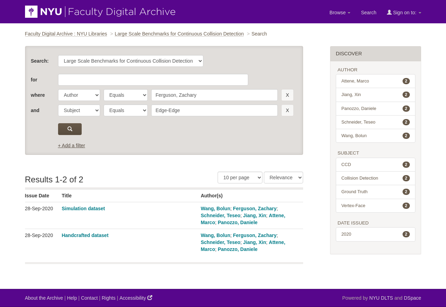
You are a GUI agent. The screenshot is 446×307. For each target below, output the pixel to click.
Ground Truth (375, 192)
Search (368, 12)
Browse (340, 12)
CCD (375, 165)
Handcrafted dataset (85, 235)
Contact (89, 298)
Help (72, 298)
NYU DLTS (381, 298)
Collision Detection (375, 178)
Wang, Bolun (215, 208)
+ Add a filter (71, 145)
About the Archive (44, 298)
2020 (375, 234)
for (34, 79)
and (35, 110)
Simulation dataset (83, 208)
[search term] (214, 95)
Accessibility (136, 298)
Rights (109, 298)
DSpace (412, 298)
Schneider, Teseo (220, 215)
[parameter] (79, 95)
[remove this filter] (287, 95)
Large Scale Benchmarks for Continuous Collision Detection (179, 34)
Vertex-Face (375, 206)
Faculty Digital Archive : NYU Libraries (66, 34)
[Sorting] (283, 177)
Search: (40, 61)
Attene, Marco (375, 81)
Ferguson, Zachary (254, 208)
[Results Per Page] (240, 177)
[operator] (126, 95)
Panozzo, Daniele (237, 222)
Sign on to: (404, 12)
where (38, 95)
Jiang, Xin (254, 215)
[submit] (70, 129)
